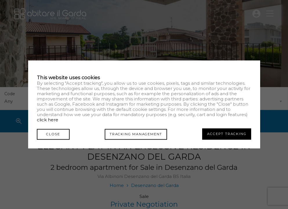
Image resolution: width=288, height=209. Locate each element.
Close (51, 134)
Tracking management (134, 134)
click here (47, 120)
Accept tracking (226, 134)
